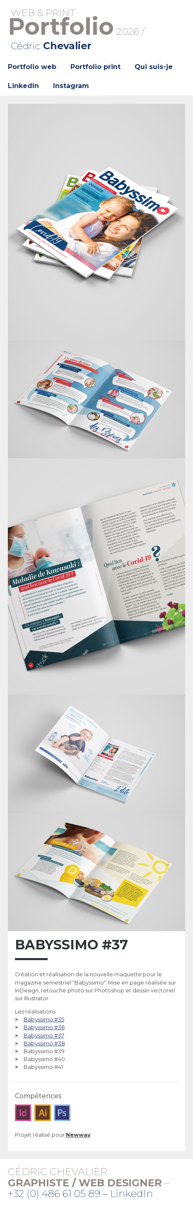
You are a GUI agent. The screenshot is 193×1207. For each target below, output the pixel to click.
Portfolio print (95, 67)
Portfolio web (32, 67)
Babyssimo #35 (44, 1019)
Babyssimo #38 (44, 1043)
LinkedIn (23, 86)
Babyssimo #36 (44, 1027)
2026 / (97, 29)
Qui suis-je (154, 67)
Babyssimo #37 (44, 1036)
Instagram (71, 86)
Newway (78, 1135)
